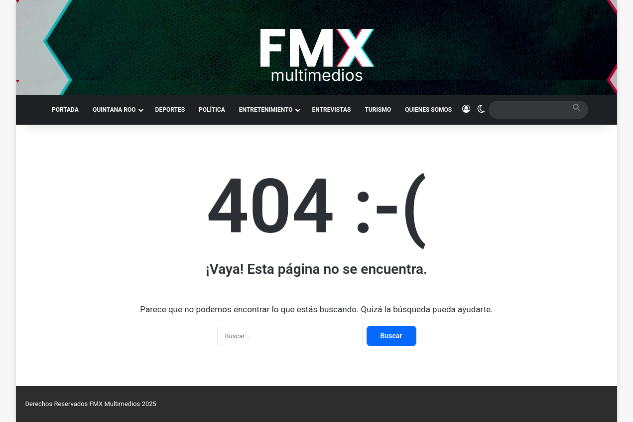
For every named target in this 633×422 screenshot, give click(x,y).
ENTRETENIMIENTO (266, 109)
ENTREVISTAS (331, 109)
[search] (529, 109)
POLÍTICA (212, 109)
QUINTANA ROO (114, 109)
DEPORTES (170, 109)
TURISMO (378, 109)
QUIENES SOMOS (428, 109)
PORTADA (65, 109)
